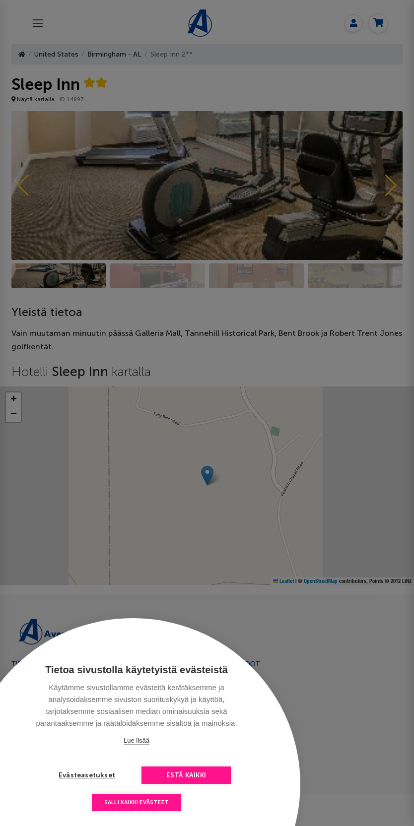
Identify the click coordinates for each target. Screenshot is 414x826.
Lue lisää (136, 740)
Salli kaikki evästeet (136, 802)
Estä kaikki (186, 775)
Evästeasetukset (87, 775)
